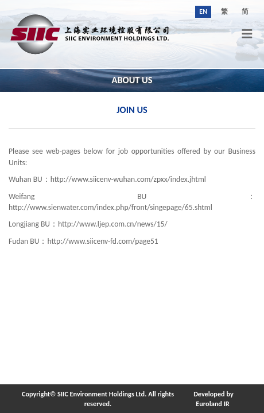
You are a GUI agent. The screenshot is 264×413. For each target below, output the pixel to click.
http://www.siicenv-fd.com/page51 (102, 241)
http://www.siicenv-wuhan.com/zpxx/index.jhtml (128, 179)
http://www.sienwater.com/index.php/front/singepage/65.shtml (110, 207)
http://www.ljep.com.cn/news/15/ (113, 224)
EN (203, 11)
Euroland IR (212, 403)
